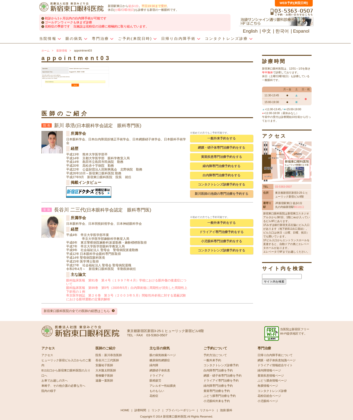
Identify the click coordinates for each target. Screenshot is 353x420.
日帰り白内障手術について (275, 355)
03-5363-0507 (283, 186)
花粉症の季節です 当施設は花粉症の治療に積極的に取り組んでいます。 (97, 26)
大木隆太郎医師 (105, 370)
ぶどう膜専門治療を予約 (220, 396)
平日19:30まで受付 (154, 6)
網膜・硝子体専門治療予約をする (221, 147)
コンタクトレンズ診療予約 (221, 365)
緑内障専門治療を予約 (218, 385)
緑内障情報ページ (269, 370)
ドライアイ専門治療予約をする (221, 232)
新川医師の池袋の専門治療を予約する (221, 193)
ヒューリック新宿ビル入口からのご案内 (66, 363)
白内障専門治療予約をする (221, 175)
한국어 (282, 31)
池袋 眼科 (226, 410)
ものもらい (156, 391)
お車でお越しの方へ (54, 380)
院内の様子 (48, 391)
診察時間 (140, 410)
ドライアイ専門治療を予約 (221, 380)
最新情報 (61, 50)
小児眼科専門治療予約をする (221, 241)
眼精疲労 (155, 380)
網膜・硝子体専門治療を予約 (223, 375)
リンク (156, 410)
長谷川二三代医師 (107, 360)
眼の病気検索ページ (162, 355)
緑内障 (153, 365)
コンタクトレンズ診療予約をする (221, 184)
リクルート (207, 410)
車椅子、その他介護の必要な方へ (63, 385)
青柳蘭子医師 (104, 375)
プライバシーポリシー (180, 410)
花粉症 (153, 396)
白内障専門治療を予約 (218, 370)
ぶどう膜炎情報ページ (272, 380)
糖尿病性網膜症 (159, 360)
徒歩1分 (133, 6)
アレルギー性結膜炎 (162, 385)
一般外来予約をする (221, 138)
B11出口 (299, 207)
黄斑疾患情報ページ (271, 375)
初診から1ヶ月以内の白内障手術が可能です (75, 18)
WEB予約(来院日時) (294, 3)
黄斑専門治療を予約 (217, 391)
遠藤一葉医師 (104, 380)
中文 (266, 31)
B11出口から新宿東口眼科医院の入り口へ (65, 373)
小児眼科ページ (268, 401)
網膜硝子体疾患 (159, 370)
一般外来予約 (212, 360)
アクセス (47, 355)
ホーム (45, 50)
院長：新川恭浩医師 (108, 355)
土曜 (117, 9)
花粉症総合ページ (269, 396)
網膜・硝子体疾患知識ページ (277, 360)
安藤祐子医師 (104, 365)
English (250, 31)
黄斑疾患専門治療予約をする (221, 157)
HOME (125, 410)
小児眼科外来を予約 (217, 401)
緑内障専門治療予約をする (221, 166)
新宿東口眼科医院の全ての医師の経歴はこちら (77, 311)
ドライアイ (156, 375)
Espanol (301, 31)
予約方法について (215, 355)
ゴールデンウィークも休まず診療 (68, 22)
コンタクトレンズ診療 (272, 391)
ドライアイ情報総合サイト (275, 365)
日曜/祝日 (127, 9)
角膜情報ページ (268, 385)
